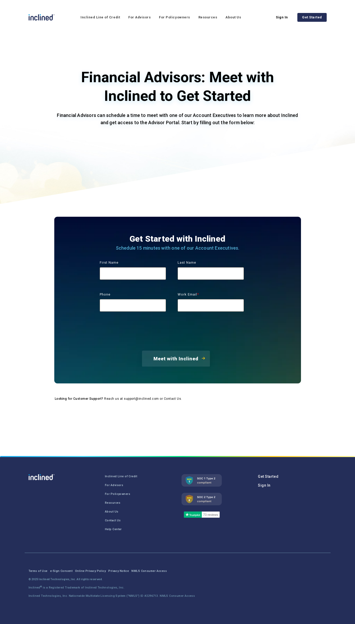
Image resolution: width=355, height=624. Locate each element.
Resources (207, 17)
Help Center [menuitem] (113, 529)
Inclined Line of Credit (100, 17)
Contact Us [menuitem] (112, 520)
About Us (233, 17)
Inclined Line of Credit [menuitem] (121, 476)
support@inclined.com (141, 399)
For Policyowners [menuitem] (117, 494)
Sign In (282, 17)
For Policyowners (174, 17)
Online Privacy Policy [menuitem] (90, 571)
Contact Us (172, 399)
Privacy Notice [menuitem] (118, 571)
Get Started (312, 17)
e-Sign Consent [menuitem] (61, 571)
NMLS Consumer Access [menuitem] (149, 571)
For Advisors (139, 17)
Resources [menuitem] (112, 502)
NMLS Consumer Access (177, 596)
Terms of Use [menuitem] (38, 571)
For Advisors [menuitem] (114, 485)
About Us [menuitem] (111, 511)
